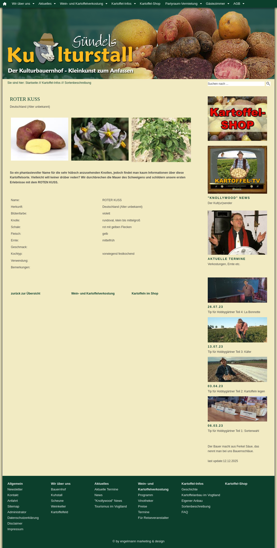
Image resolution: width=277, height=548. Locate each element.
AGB (236, 3)
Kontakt (12, 495)
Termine (143, 512)
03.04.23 (215, 386)
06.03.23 (215, 425)
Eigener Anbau (192, 501)
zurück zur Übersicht (25, 293)
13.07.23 (215, 346)
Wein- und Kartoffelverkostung (81, 3)
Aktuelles (45, 3)
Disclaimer (15, 523)
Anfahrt (12, 501)
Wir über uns (21, 3)
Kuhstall (56, 495)
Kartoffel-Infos (122, 3)
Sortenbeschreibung (78, 82)
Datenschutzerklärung (23, 518)
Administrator (16, 512)
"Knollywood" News (229, 198)
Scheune (57, 501)
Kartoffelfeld (59, 512)
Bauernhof (58, 489)
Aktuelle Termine (227, 259)
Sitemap (13, 506)
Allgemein (15, 483)
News (98, 495)
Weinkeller (58, 506)
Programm (145, 495)
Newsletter (15, 489)
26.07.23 (215, 307)
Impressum (15, 529)
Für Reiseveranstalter (153, 518)
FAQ (185, 512)
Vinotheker (145, 501)
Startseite (31, 82)
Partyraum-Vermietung (181, 3)
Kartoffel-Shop (150, 3)
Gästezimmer (215, 3)
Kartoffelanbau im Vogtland (201, 495)
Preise (142, 506)
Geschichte (190, 489)
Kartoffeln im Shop (145, 293)
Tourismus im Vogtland (110, 506)
